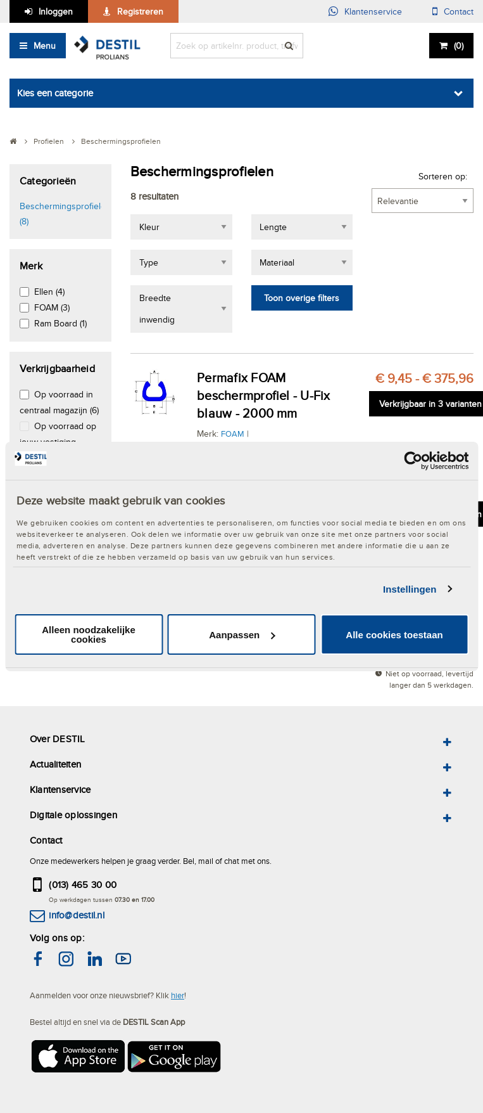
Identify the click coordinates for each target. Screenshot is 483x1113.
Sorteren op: (442, 176)
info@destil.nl (76, 915)
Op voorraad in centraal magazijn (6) (59, 402)
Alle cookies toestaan (394, 634)
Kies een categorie (55, 93)
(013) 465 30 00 (82, 884)
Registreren (140, 11)
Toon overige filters (301, 298)
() (458, 45)
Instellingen (410, 589)
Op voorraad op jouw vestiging (58, 434)
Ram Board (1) (60, 323)
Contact (459, 11)
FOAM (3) (52, 307)
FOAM (232, 433)
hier (177, 995)
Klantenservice (373, 11)
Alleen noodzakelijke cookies (88, 634)
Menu (45, 45)
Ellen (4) (49, 291)
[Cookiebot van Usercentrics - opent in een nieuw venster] (413, 460)
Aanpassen (242, 634)
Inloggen (56, 11)
